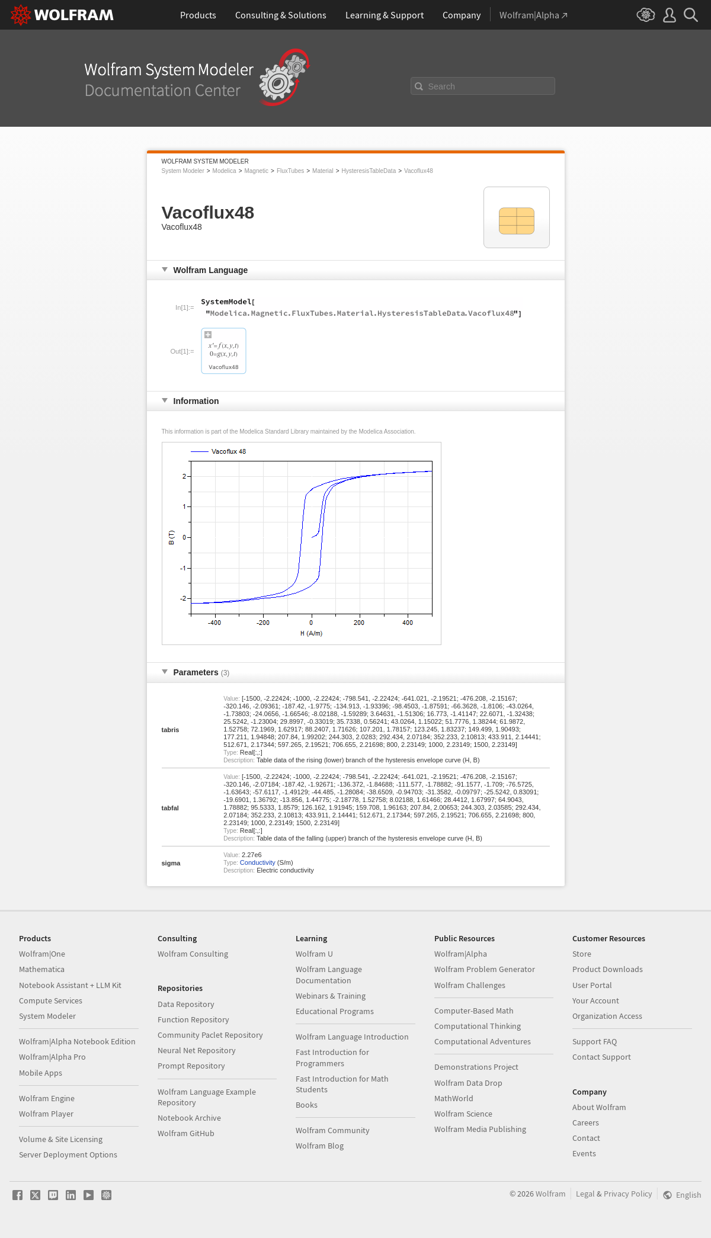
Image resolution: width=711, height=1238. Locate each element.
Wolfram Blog (320, 1145)
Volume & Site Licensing (61, 1139)
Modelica (224, 171)
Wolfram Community (333, 1130)
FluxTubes (290, 171)
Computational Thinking (477, 1026)
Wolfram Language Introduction (352, 1036)
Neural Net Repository (197, 1050)
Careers (585, 1122)
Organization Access (607, 1016)
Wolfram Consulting (193, 953)
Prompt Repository (191, 1065)
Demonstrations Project (476, 1066)
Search (442, 86)
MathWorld (453, 1098)
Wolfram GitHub (186, 1133)
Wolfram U (314, 953)
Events (584, 1153)
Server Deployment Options (68, 1154)
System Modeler (183, 171)
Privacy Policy (628, 1193)
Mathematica (42, 969)
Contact (586, 1138)
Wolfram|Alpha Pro (52, 1056)
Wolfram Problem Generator (484, 969)
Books (307, 1104)
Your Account (595, 1000)
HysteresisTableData (368, 171)
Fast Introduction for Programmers (332, 1057)
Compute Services (50, 1000)
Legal (585, 1193)
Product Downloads (607, 969)
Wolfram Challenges (469, 985)
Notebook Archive (189, 1117)
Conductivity (258, 862)
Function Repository (193, 1019)
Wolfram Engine (47, 1098)
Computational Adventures (482, 1041)
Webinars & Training (331, 995)
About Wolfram (599, 1107)
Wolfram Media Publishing (480, 1129)
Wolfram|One (42, 953)
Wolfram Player (46, 1113)
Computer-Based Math (474, 1010)
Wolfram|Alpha (460, 953)
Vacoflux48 (418, 171)
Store (581, 953)
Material (323, 171)
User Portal (592, 985)
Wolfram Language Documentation (329, 974)
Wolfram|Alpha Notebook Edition (77, 1041)
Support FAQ (594, 1041)
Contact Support (601, 1056)
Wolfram (551, 1193)
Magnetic (256, 171)
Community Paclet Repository (210, 1034)
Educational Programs (335, 1011)
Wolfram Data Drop (468, 1082)
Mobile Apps (40, 1072)
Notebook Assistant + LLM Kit (70, 985)
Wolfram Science (463, 1113)
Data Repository (186, 1004)
